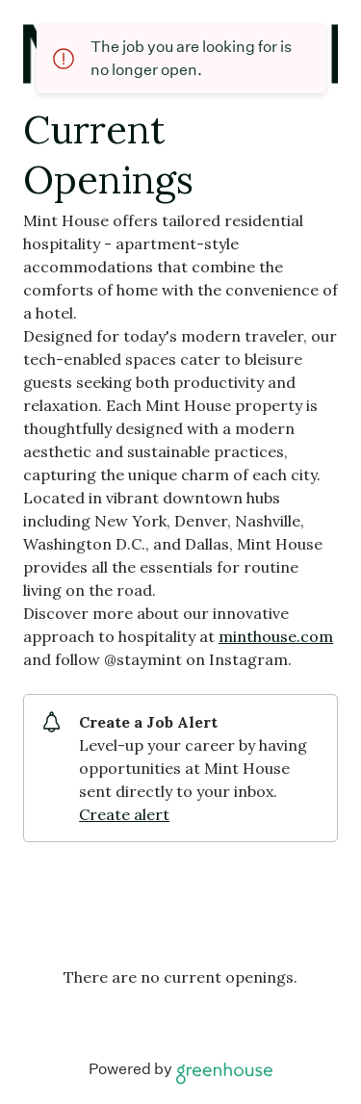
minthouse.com (276, 636)
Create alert (124, 814)
